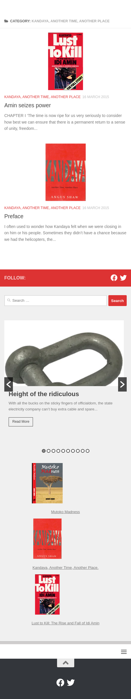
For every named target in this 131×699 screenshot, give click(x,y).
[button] (8, 384)
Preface (14, 222)
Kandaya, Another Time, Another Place (42, 98)
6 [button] (68, 451)
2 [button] (48, 451)
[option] (65, 377)
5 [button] (63, 451)
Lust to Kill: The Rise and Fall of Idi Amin (65, 623)
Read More (20, 422)
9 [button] (83, 451)
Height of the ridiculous (44, 394)
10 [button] (87, 451)
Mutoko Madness (65, 512)
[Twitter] (123, 277)
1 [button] (44, 451)
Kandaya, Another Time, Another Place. (65, 567)
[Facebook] (114, 277)
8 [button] (78, 451)
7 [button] (73, 451)
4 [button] (58, 451)
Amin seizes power (27, 106)
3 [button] (53, 451)
